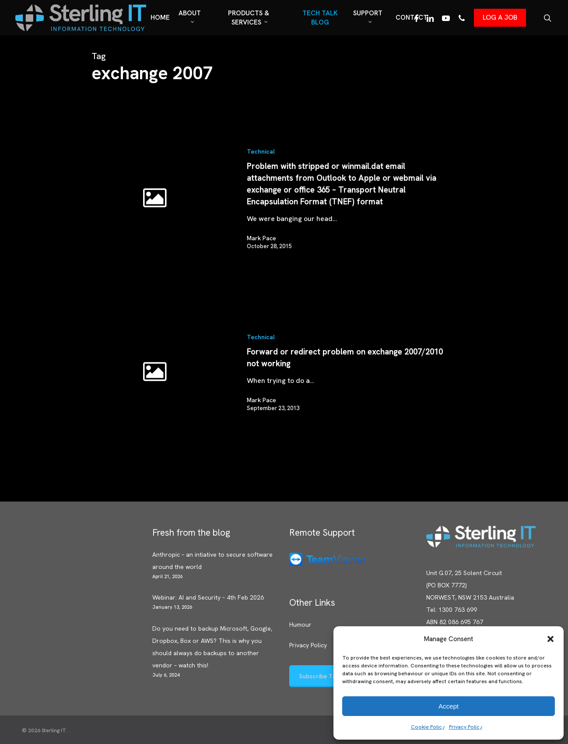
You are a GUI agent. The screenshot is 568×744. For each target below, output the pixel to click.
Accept (448, 706)
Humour (300, 624)
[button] (550, 639)
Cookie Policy (428, 726)
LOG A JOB (500, 17)
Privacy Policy (465, 726)
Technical (261, 151)
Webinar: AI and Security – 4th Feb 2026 (208, 597)
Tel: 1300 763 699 (451, 610)
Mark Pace (261, 238)
